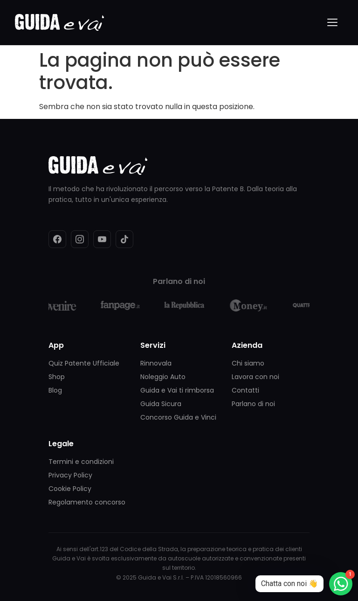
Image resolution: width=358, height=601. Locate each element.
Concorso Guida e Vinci (178, 417)
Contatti (245, 390)
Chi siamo (248, 363)
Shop (56, 376)
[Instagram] (80, 239)
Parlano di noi (253, 403)
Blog (55, 390)
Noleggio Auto (163, 376)
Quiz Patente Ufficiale (83, 363)
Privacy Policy (70, 475)
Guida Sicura (160, 403)
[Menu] (333, 22)
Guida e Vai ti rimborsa (177, 390)
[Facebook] (57, 239)
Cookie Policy (69, 488)
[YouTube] (102, 239)
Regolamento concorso (86, 502)
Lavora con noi (255, 376)
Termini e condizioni (81, 461)
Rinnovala (156, 363)
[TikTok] (124, 239)
